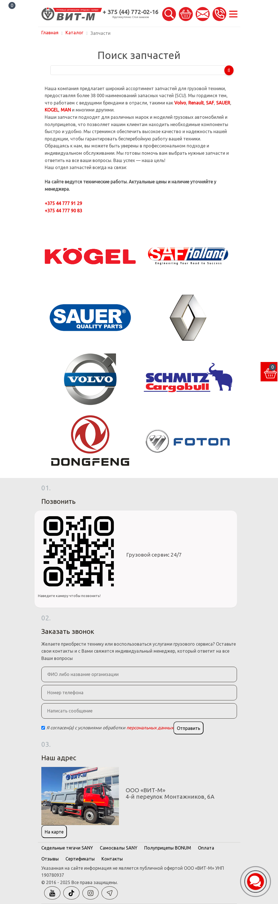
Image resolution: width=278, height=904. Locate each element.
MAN (66, 109)
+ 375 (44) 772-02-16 (131, 12)
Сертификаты (80, 858)
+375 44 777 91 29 (63, 203)
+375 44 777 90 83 (63, 210)
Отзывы (50, 858)
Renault (196, 102)
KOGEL (51, 109)
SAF (210, 102)
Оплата (206, 847)
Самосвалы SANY (118, 847)
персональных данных (149, 727)
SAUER (223, 102)
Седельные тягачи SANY (67, 847)
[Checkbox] (43, 728)
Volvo (180, 102)
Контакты (112, 858)
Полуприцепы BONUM (167, 847)
